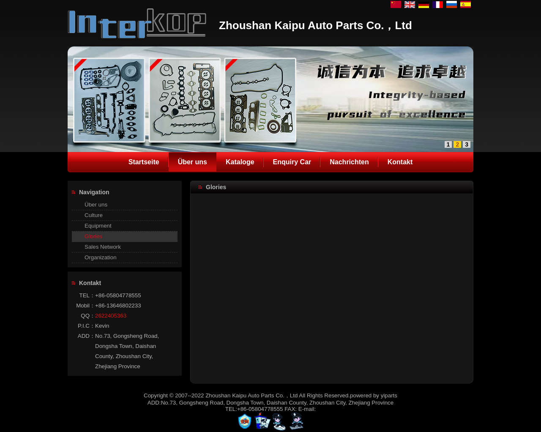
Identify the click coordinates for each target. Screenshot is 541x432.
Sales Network (103, 247)
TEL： (87, 295)
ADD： (86, 336)
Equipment (98, 226)
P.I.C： (86, 326)
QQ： (88, 315)
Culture (94, 215)
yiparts (389, 395)
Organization (101, 257)
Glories (93, 236)
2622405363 (110, 315)
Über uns (96, 204)
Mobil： (85, 305)
